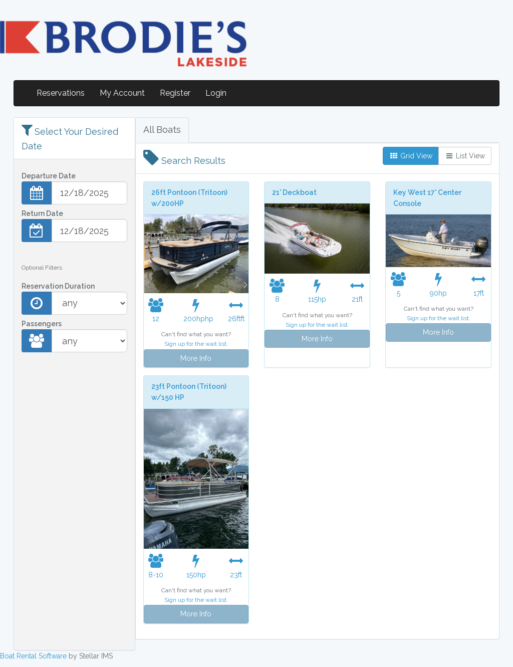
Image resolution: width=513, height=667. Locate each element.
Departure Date (49, 176)
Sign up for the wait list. (196, 343)
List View (465, 156)
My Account (122, 93)
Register (175, 93)
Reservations (61, 93)
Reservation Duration (58, 286)
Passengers (42, 324)
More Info (195, 358)
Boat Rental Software (33, 656)
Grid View (410, 156)
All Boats (162, 129)
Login (215, 93)
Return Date (42, 213)
